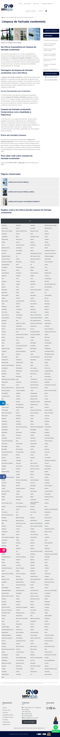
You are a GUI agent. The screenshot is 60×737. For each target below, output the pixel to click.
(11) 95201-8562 (51, 80)
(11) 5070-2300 (51, 77)
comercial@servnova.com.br (30, 718)
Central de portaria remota (51, 40)
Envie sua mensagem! (29, 722)
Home (20, 3)
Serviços (35, 3)
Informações (11, 17)
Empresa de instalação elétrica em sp (50, 59)
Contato (40, 11)
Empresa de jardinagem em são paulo (51, 70)
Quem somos (27, 3)
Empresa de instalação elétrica (50, 65)
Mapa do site (7, 724)
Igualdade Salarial (47, 3)
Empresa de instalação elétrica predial (50, 49)
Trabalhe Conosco (30, 11)
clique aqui (21, 163)
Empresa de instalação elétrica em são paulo (50, 54)
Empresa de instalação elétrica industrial (50, 44)
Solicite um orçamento (51, 31)
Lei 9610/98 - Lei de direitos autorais (36, 683)
